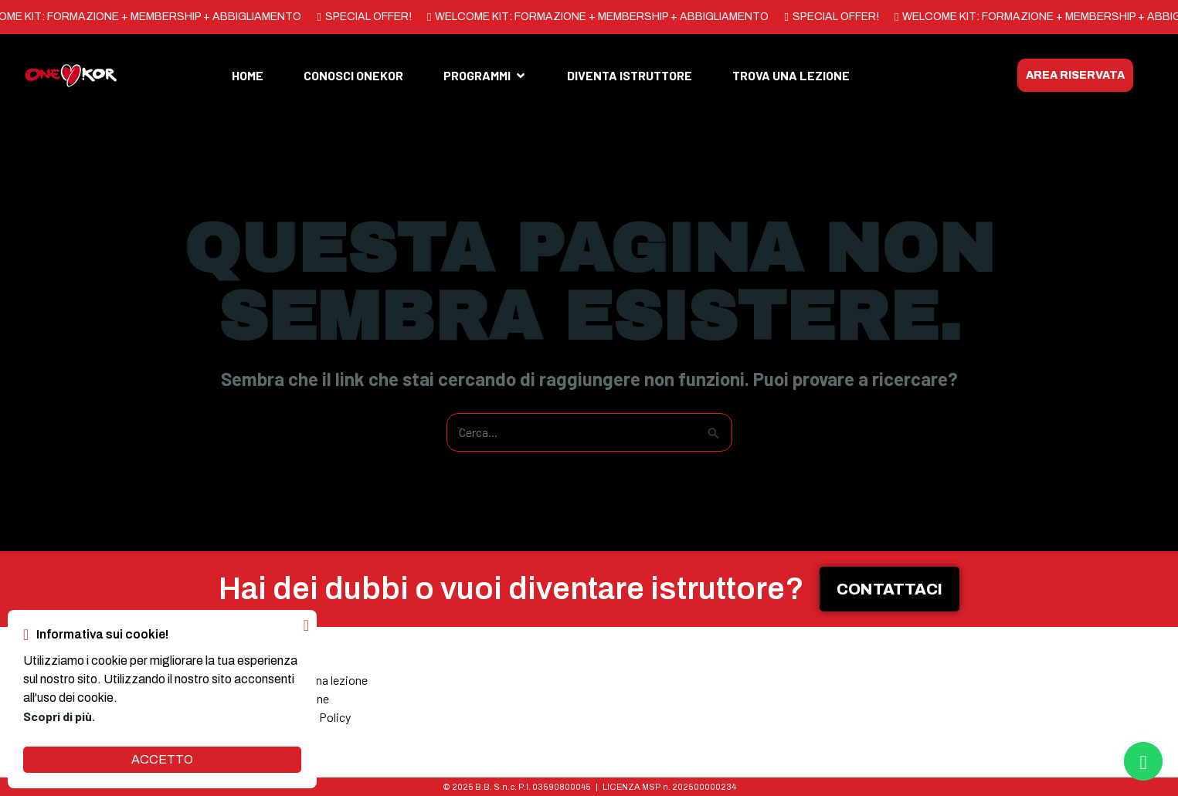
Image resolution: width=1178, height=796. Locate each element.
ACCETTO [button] (162, 759)
